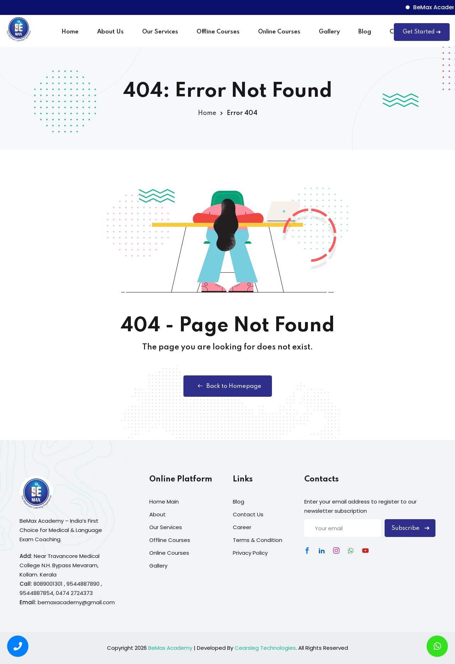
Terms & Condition (257, 540)
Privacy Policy (250, 553)
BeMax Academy (170, 648)
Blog (364, 32)
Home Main (164, 501)
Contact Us (248, 514)
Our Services (160, 32)
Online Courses (279, 32)
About (157, 514)
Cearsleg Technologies (265, 648)
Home (70, 32)
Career (242, 527)
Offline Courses (218, 32)
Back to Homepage (227, 386)
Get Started (422, 32)
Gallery (329, 32)
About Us (110, 32)
